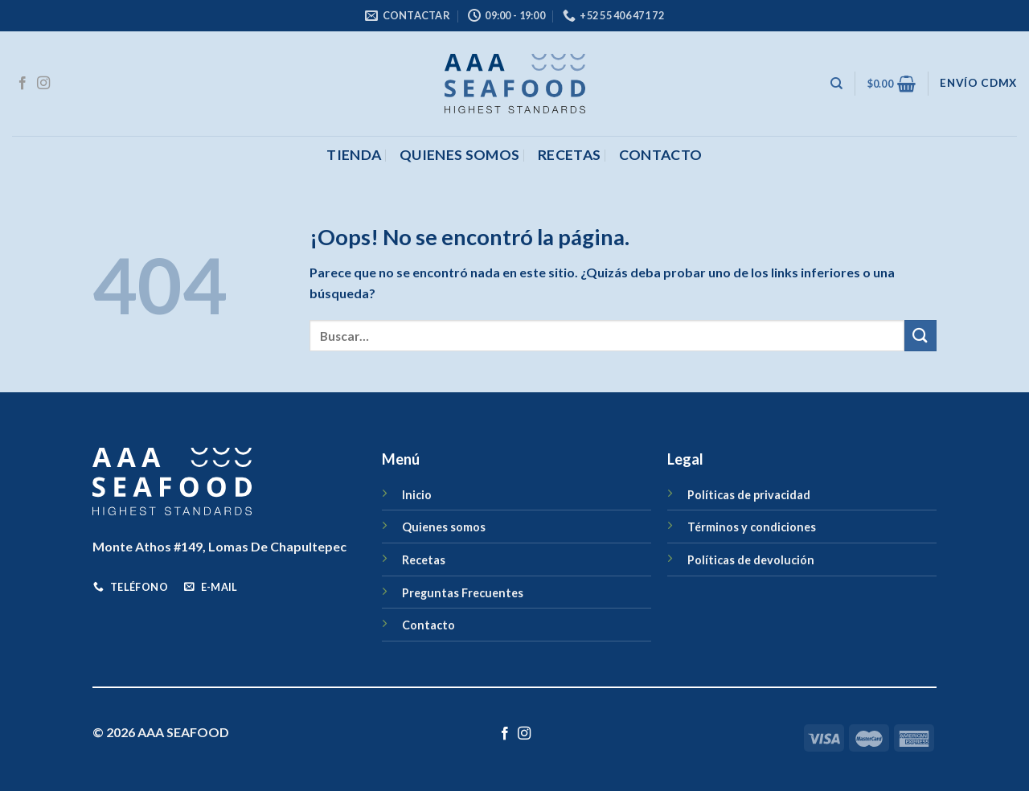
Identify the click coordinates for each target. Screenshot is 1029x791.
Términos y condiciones (751, 527)
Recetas (569, 154)
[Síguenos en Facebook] (22, 83)
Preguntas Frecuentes (462, 593)
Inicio (417, 495)
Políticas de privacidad (748, 495)
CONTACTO (661, 154)
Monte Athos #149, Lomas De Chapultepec (219, 546)
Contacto (428, 625)
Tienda (353, 154)
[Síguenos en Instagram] (43, 83)
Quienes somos (460, 154)
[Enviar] (920, 335)
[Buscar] (836, 83)
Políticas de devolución (750, 560)
